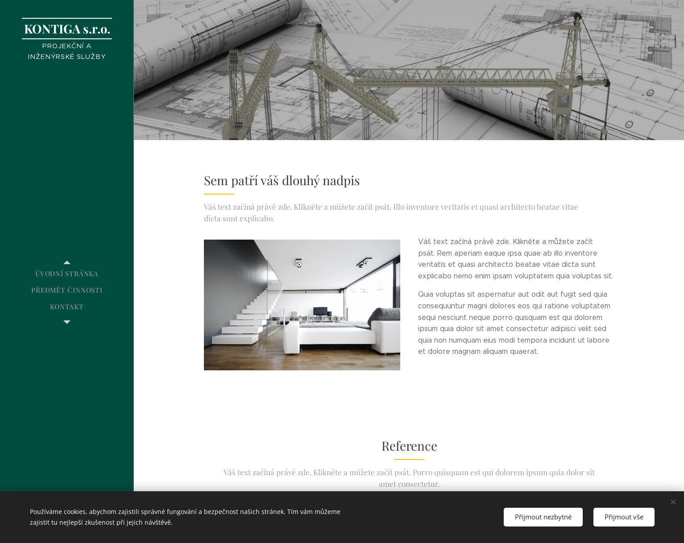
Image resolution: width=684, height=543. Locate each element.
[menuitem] (67, 274)
